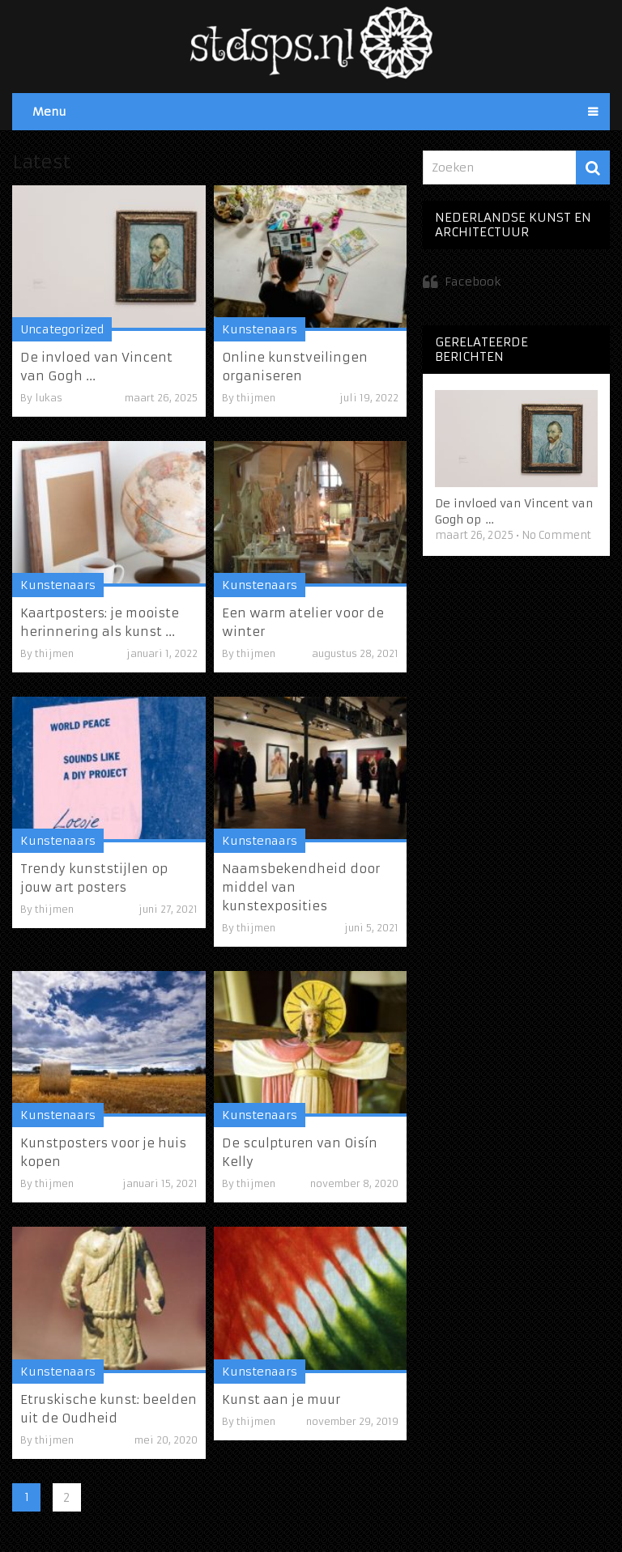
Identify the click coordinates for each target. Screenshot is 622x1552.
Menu (49, 111)
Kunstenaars (259, 329)
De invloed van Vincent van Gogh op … (514, 511)
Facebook (473, 281)
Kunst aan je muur (281, 1399)
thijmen (255, 398)
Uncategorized (62, 329)
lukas (48, 398)
